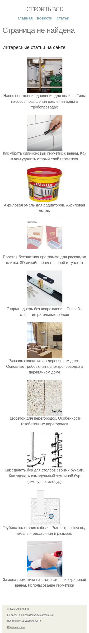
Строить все (44, 9)
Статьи (63, 18)
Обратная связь (16, 627)
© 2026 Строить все (18, 609)
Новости (44, 18)
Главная (25, 18)
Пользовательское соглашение (36, 615)
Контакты (12, 615)
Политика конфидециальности (24, 620)
